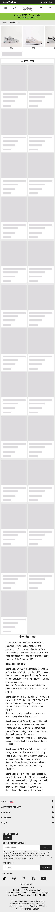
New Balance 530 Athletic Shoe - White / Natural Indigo (27, 893)
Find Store (46, 868)
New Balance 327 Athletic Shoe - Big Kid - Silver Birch (27, 895)
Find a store (8, 863)
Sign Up (7, 838)
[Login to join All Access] (27, 15)
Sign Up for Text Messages (14, 843)
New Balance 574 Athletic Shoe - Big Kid (27, 890)
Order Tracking (9, 2)
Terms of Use (37, 855)
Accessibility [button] (46, 2)
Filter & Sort (27, 61)
